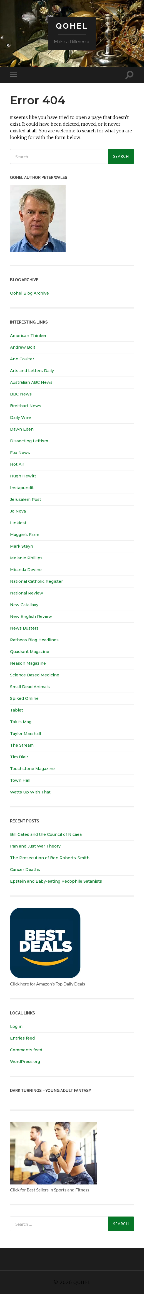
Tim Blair (19, 756)
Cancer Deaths (25, 869)
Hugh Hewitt (23, 476)
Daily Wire (20, 417)
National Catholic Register (36, 581)
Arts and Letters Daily (32, 370)
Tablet (16, 710)
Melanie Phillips (26, 557)
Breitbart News (25, 405)
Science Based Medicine (34, 675)
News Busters (24, 628)
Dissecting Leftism (29, 440)
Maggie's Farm (24, 534)
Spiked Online (24, 698)
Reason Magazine (28, 663)
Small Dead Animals (30, 686)
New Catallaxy (24, 604)
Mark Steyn (21, 546)
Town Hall (20, 780)
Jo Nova (18, 511)
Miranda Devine (26, 569)
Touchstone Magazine (32, 768)
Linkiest (18, 522)
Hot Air (17, 464)
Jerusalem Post (25, 499)
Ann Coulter (22, 358)
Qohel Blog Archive (29, 293)
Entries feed (22, 1038)
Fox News (20, 452)
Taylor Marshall (25, 733)
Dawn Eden (22, 429)
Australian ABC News (31, 382)
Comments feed (26, 1049)
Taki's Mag (20, 721)
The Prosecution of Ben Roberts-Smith (50, 857)
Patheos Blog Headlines (34, 639)
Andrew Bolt (22, 347)
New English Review (31, 616)
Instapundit (22, 487)
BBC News (21, 394)
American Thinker (28, 335)
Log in (16, 1026)
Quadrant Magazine (29, 651)
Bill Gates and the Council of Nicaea (46, 834)
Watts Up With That (30, 792)
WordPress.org (25, 1061)
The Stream (22, 745)
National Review (26, 593)
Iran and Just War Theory (35, 846)
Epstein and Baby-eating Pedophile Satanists (56, 881)
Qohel (72, 26)
